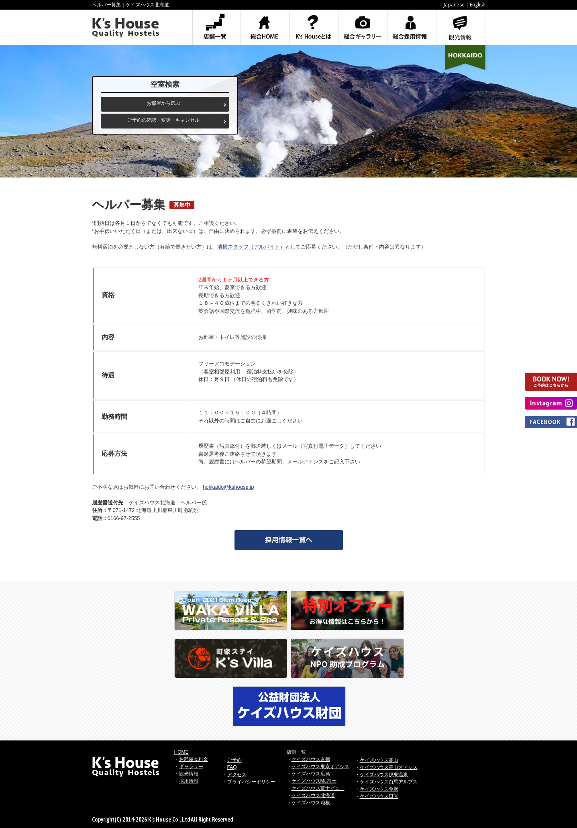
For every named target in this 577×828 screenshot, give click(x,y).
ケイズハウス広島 (311, 774)
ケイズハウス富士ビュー (318, 788)
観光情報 (188, 774)
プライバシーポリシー (251, 782)
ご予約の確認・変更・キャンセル (163, 120)
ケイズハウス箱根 (311, 803)
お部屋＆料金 (193, 759)
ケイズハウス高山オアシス (389, 767)
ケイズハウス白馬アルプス (389, 782)
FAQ (232, 767)
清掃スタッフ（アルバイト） (251, 247)
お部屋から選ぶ (163, 103)
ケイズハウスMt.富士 (314, 781)
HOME (181, 752)
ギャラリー (191, 766)
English (477, 4)
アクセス (237, 774)
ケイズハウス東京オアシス (320, 766)
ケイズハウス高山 (379, 760)
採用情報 (188, 781)
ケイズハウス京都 (311, 759)
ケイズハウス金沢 (379, 789)
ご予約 (234, 760)
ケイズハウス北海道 (313, 795)
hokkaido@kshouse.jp (228, 487)
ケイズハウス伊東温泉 (384, 774)
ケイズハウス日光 (379, 796)
